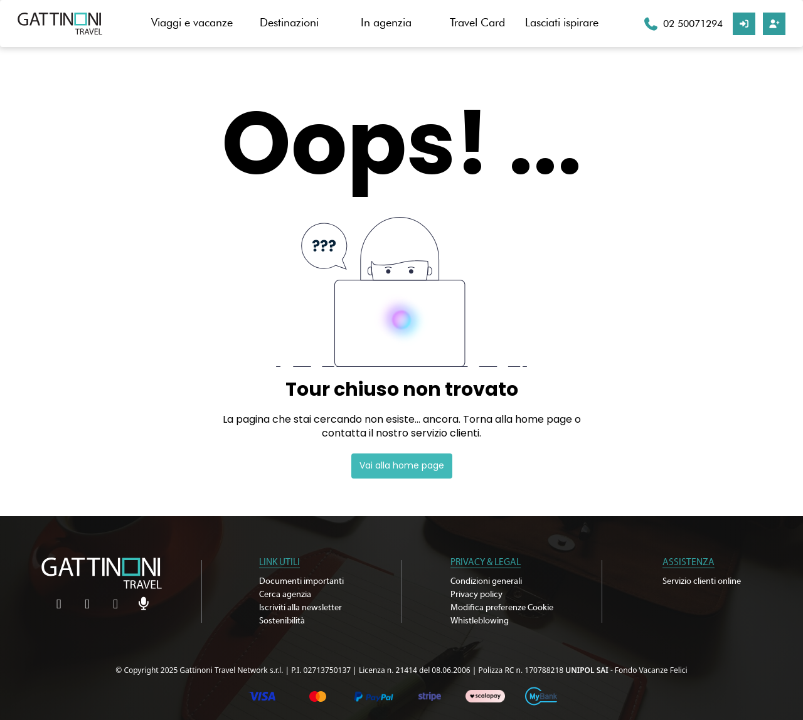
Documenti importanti (301, 581)
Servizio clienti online (701, 581)
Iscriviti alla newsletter (300, 608)
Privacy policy (476, 595)
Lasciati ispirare (561, 22)
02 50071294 (693, 23)
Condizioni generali (486, 581)
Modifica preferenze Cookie (501, 608)
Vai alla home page (401, 465)
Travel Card (477, 22)
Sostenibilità (282, 621)
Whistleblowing (479, 621)
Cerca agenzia (285, 595)
